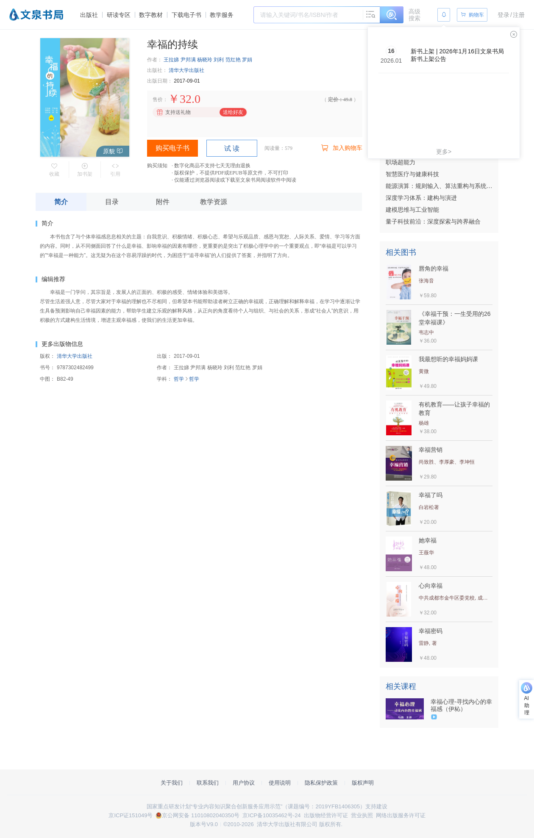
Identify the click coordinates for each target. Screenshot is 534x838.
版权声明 (363, 783)
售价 (158, 99)
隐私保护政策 (321, 783)
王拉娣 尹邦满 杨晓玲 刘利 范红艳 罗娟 (208, 60)
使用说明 (280, 783)
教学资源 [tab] (213, 201)
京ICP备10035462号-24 (271, 815)
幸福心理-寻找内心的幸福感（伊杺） (461, 705)
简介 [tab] (61, 201)
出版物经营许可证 (326, 815)
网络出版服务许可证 (401, 815)
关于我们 (172, 783)
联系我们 (208, 783)
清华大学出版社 (186, 70)
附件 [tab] (163, 201)
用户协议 (244, 783)
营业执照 (362, 815)
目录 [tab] (112, 201)
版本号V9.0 (204, 824)
